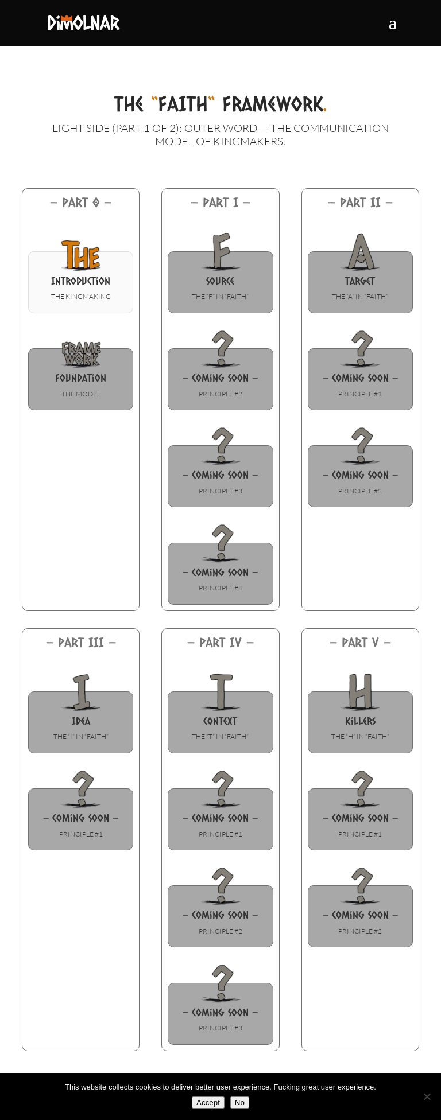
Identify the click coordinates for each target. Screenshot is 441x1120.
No (240, 1102)
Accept (208, 1102)
